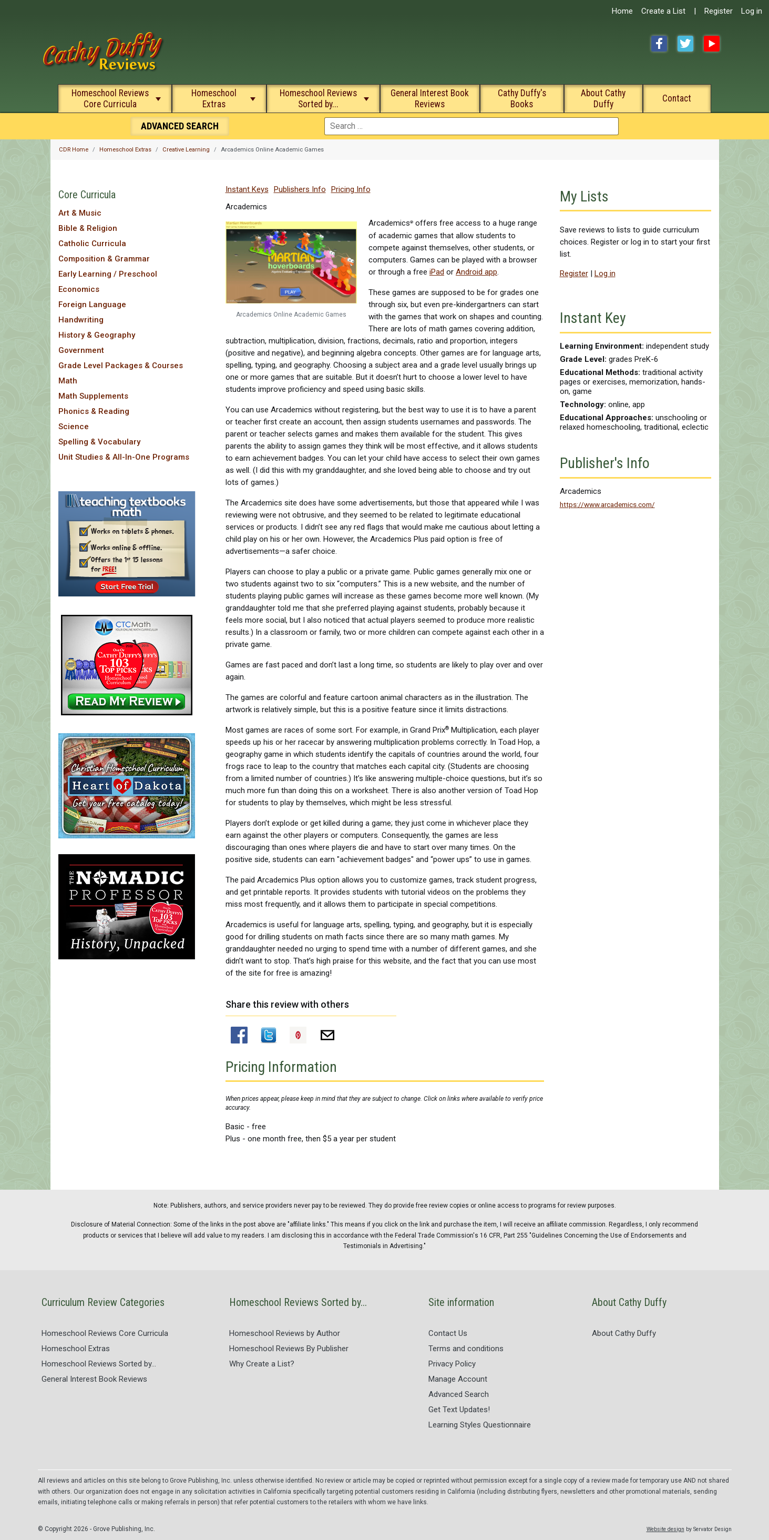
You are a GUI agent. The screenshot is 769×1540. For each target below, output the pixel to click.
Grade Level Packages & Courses (120, 365)
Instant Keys (247, 189)
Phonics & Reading (93, 411)
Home (622, 11)
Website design (665, 1529)
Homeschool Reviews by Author (284, 1333)
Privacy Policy (452, 1364)
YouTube (712, 44)
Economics (78, 289)
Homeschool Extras (214, 98)
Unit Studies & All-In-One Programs (123, 457)
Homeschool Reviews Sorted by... (318, 98)
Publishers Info (300, 189)
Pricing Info (351, 189)
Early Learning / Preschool (107, 274)
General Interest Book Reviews (430, 98)
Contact (676, 98)
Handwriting (81, 320)
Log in (751, 11)
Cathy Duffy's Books (522, 98)
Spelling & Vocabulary (99, 442)
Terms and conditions (466, 1348)
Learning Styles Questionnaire (479, 1425)
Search (180, 125)
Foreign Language (92, 304)
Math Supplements (93, 396)
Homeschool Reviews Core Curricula (110, 98)
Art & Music (79, 213)
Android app (476, 272)
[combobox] (471, 126)
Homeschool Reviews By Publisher (288, 1348)
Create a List (663, 11)
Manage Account (457, 1379)
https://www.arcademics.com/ (607, 504)
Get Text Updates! (459, 1409)
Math (67, 381)
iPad (436, 272)
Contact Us (447, 1333)
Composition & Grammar (104, 259)
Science (73, 426)
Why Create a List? (261, 1364)
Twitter (685, 44)
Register (718, 11)
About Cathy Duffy (603, 98)
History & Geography (96, 335)
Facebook (659, 44)
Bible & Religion (87, 228)
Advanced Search (458, 1394)
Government (81, 350)
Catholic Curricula (92, 243)
